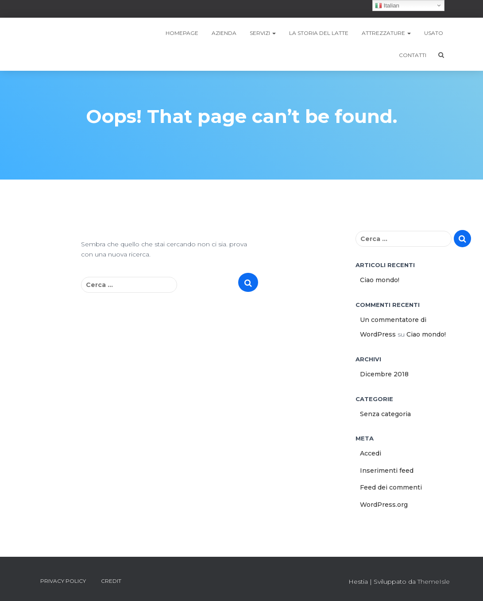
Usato (433, 33)
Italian (387, 5)
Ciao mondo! (379, 280)
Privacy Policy (63, 581)
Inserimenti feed (386, 471)
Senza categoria (385, 414)
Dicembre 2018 (384, 374)
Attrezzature (386, 33)
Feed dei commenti (391, 487)
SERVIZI (263, 33)
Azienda (224, 33)
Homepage (182, 33)
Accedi (370, 453)
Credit (111, 581)
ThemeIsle (433, 582)
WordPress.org (384, 505)
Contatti (412, 55)
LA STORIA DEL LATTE (318, 33)
